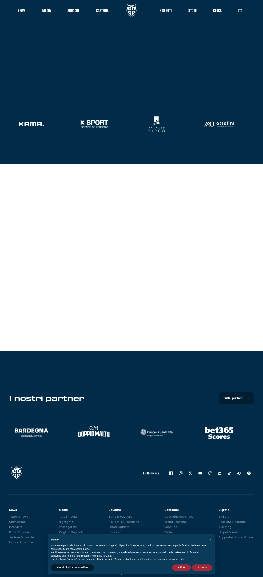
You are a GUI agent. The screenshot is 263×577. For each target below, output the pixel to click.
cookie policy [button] (82, 549)
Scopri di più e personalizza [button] (72, 567)
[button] (210, 539)
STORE (192, 10)
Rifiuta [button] (181, 567)
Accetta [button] (202, 567)
